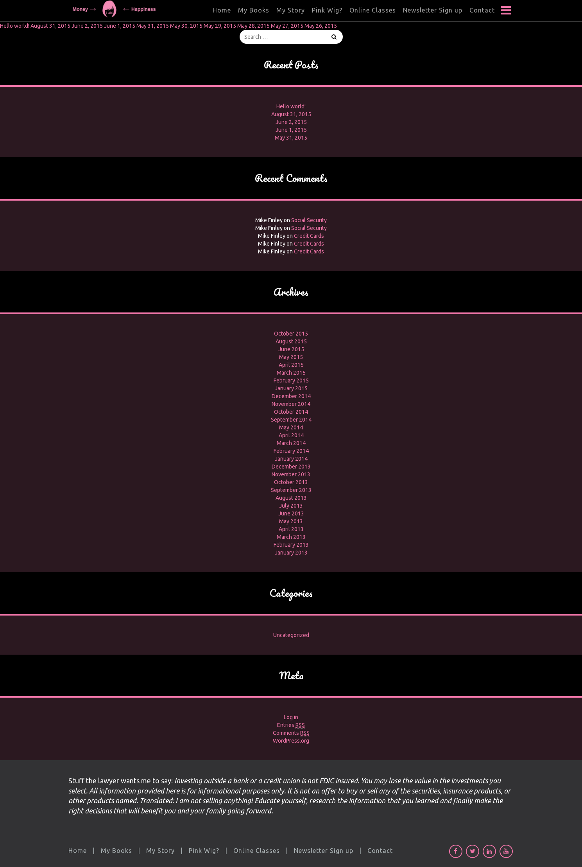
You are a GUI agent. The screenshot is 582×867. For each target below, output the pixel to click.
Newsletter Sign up (432, 10)
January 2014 (291, 459)
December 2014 (291, 396)
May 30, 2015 (186, 26)
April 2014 (291, 435)
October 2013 (291, 482)
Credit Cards (309, 236)
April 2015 (291, 365)
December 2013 (291, 466)
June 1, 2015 (119, 26)
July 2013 (291, 506)
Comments (291, 733)
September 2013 (291, 490)
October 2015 (291, 333)
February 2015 (291, 380)
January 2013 (291, 552)
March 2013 (291, 537)
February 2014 (291, 451)
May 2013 (291, 521)
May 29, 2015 (220, 26)
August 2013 (291, 498)
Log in (291, 717)
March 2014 (291, 443)
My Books (253, 10)
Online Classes (372, 10)
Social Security (309, 220)
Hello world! (14, 26)
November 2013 (291, 474)
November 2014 (291, 404)
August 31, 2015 (50, 26)
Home (222, 10)
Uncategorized (291, 635)
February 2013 (291, 545)
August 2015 (291, 341)
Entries (291, 725)
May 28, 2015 (253, 26)
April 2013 (291, 529)
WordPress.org (291, 741)
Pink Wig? (327, 10)
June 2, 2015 (87, 26)
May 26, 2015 (320, 26)
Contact (482, 10)
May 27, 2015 (287, 26)
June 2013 (291, 513)
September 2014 (291, 419)
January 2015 (291, 388)
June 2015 (291, 349)
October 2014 (291, 412)
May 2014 (291, 427)
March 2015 (291, 373)
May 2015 (291, 357)
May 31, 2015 (152, 26)
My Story (290, 10)
